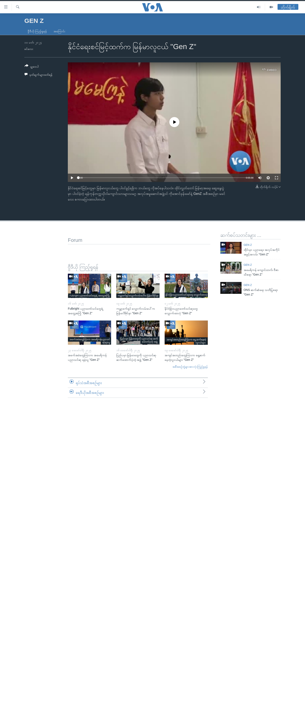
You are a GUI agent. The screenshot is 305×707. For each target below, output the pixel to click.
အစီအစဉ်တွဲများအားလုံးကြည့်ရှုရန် (190, 366)
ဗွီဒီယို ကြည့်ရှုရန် (37, 31)
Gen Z (248, 244)
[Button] (32, 66)
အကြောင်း (59, 31)
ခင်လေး (28, 49)
